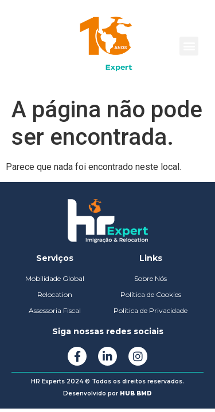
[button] (188, 46)
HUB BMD (136, 393)
